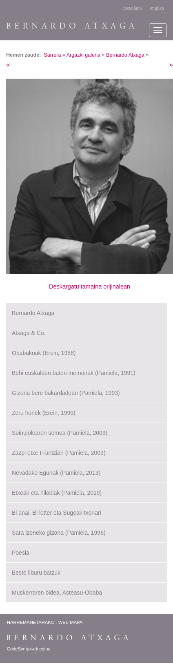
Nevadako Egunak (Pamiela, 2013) (56, 472)
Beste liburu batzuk (36, 572)
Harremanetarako (31, 622)
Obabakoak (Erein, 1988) (43, 353)
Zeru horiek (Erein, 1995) (43, 413)
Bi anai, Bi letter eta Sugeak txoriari (56, 512)
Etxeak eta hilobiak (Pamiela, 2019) (57, 492)
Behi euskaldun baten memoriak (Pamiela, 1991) (73, 373)
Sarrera (52, 55)
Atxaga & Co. (29, 333)
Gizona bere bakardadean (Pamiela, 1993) (66, 393)
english (157, 8)
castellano (132, 8)
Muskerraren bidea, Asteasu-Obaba (57, 592)
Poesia (20, 552)
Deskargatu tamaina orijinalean (89, 286)
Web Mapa (70, 622)
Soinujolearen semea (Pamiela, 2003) (59, 433)
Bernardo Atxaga (125, 55)
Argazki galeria (83, 55)
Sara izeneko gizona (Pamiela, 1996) (59, 532)
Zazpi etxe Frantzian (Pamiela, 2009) (59, 453)
